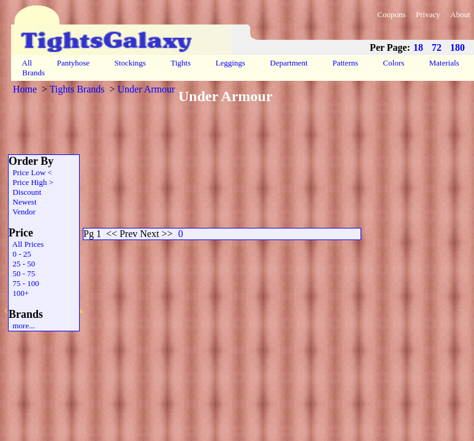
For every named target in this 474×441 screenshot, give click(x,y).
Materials (444, 62)
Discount (25, 192)
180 (457, 47)
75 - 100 (24, 283)
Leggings (230, 62)
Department (289, 62)
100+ (19, 293)
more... (22, 325)
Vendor (22, 211)
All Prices (26, 244)
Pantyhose (73, 62)
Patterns (345, 62)
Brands (33, 72)
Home (25, 89)
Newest (23, 201)
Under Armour (146, 89)
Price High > (31, 182)
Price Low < (30, 172)
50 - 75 (22, 273)
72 (437, 47)
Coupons (391, 14)
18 (418, 47)
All (27, 62)
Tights (181, 62)
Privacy (428, 14)
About (460, 14)
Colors (393, 62)
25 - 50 (22, 263)
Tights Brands (77, 89)
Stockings (130, 62)
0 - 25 (20, 253)
